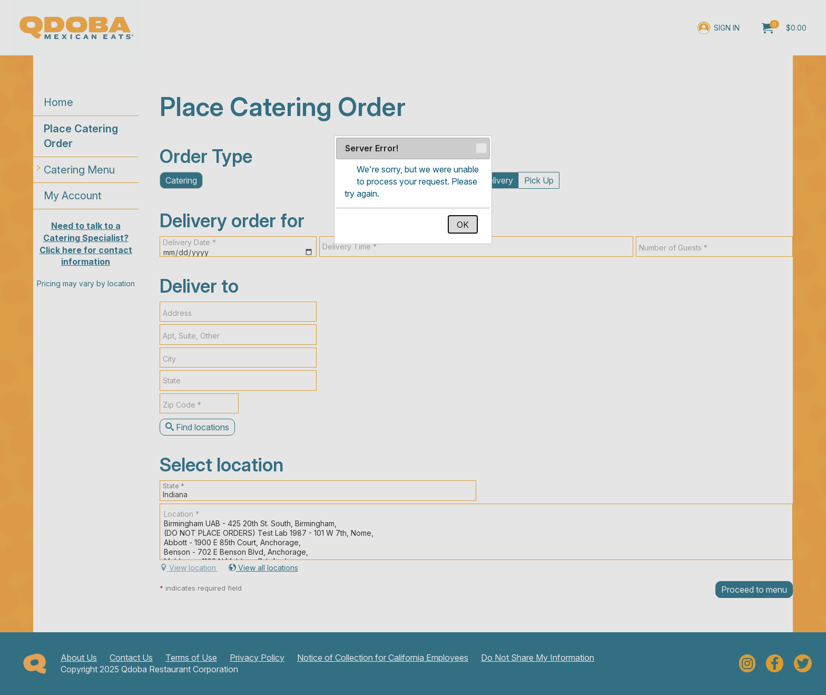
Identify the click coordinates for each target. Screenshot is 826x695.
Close (481, 148)
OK (463, 224)
